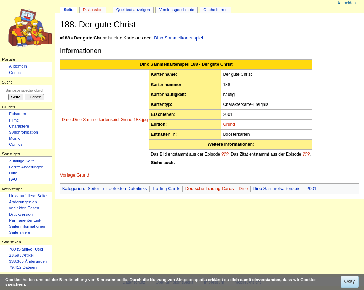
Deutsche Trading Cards (209, 188)
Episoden (17, 114)
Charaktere (19, 126)
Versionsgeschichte (176, 9)
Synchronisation (23, 132)
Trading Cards (166, 188)
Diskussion (92, 9)
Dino (243, 188)
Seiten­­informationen (27, 226)
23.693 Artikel (21, 255)
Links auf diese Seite (28, 196)
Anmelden (347, 3)
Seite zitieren (20, 232)
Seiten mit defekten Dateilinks (117, 188)
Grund (229, 124)
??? (225, 154)
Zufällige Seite (22, 161)
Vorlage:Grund (74, 175)
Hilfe (13, 173)
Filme (14, 120)
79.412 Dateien (23, 267)
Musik (14, 138)
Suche (7, 82)
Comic (14, 72)
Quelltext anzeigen (133, 9)
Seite (68, 9)
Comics (15, 144)
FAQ (13, 179)
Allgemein (18, 66)
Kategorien (73, 188)
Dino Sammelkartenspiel (178, 38)
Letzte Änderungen (26, 167)
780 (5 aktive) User (26, 249)
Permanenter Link (25, 220)
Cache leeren (215, 9)
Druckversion (21, 214)
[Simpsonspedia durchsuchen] (26, 90)
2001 (311, 188)
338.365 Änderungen (28, 261)
